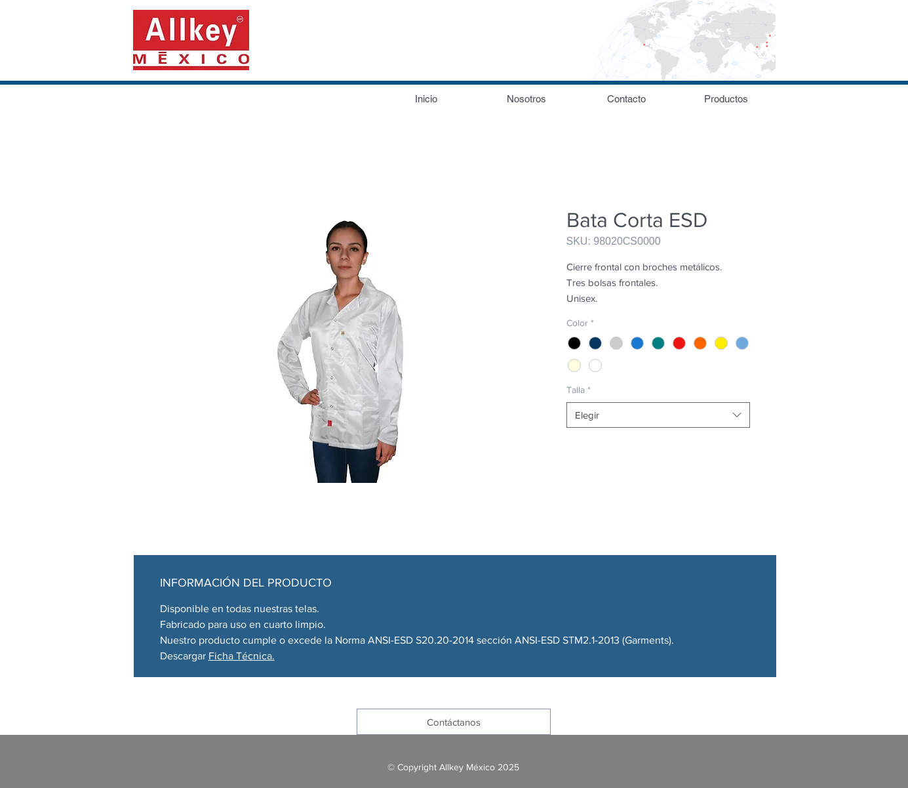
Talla (578, 389)
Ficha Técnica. (241, 655)
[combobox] (658, 415)
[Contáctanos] (454, 722)
